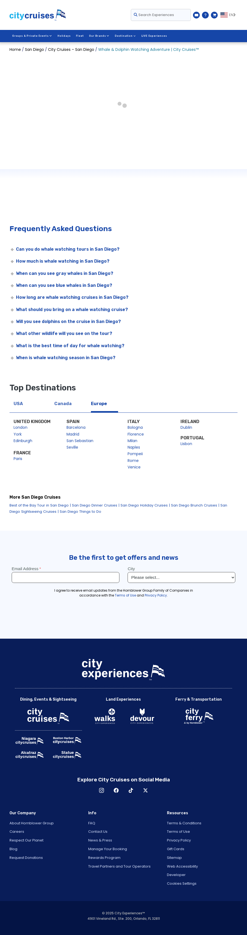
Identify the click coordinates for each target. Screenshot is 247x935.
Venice (134, 467)
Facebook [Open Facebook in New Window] (116, 790)
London (20, 427)
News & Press (100, 840)
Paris (18, 458)
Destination (124, 36)
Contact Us (97, 831)
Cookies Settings (182, 883)
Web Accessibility (182, 866)
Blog (13, 849)
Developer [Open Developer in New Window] (176, 874)
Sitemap (174, 857)
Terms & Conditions (184, 823)
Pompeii (135, 453)
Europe (99, 403)
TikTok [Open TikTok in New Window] (130, 790)
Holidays (63, 36)
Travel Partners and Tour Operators (119, 866)
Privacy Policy (179, 840)
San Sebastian (79, 440)
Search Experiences (154, 14)
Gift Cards (175, 849)
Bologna (135, 427)
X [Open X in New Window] (145, 790)
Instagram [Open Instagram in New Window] (101, 790)
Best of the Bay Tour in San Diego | (40, 505)
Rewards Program (104, 857)
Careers (17, 831)
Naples (134, 447)
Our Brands (99, 36)
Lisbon (186, 443)
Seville (72, 447)
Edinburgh (23, 440)
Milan (132, 440)
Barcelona (76, 427)
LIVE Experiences (154, 36)
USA (18, 403)
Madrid (72, 434)
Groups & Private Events (32, 36)
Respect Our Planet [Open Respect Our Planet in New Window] (26, 840)
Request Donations (26, 857)
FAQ (91, 823)
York (18, 434)
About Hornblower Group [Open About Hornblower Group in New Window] (32, 823)
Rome (133, 460)
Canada (63, 403)
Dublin (186, 427)
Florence (136, 434)
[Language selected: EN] (228, 15)
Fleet (80, 36)
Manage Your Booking (107, 849)
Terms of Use (178, 831)
